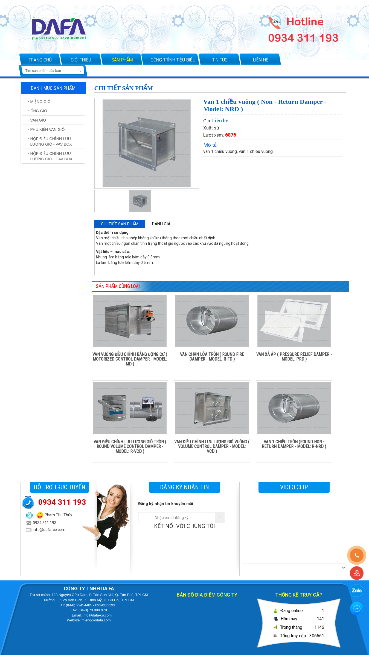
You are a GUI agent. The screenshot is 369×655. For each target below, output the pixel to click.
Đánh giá (161, 224)
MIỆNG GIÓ (40, 101)
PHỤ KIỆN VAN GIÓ (47, 129)
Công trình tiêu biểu (173, 59)
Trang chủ (40, 59)
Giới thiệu (81, 59)
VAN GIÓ (38, 120)
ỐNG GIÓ (38, 111)
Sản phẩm (122, 59)
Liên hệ (260, 59)
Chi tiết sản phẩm (119, 224)
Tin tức (220, 59)
